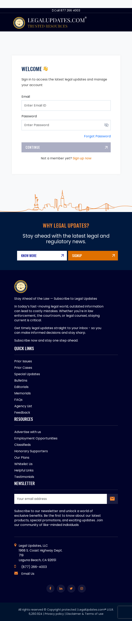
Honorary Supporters (31, 451)
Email (25, 96)
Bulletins (20, 380)
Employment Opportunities (35, 438)
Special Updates (27, 374)
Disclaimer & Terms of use (84, 614)
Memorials (22, 393)
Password (29, 116)
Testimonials (24, 476)
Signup (77, 255)
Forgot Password (97, 136)
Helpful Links (24, 470)
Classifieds (22, 444)
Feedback (22, 412)
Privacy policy (54, 614)
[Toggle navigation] (113, 22)
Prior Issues (23, 361)
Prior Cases (23, 367)
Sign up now (82, 158)
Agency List (23, 406)
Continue (33, 147)
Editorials (21, 387)
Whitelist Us (23, 464)
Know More (29, 255)
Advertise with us (27, 432)
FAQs (18, 399)
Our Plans (21, 457)
